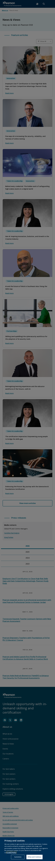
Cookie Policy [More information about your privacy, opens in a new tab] (11, 856)
